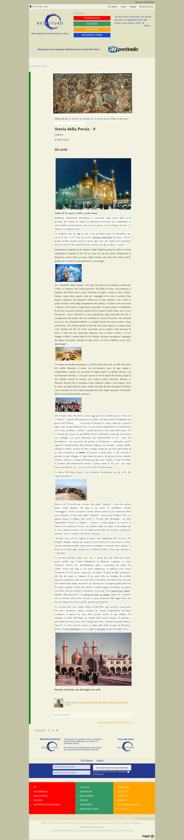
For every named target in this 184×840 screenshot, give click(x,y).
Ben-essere (86, 796)
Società (122, 796)
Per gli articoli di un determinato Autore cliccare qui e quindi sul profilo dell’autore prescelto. (83, 749)
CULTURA (34, 66)
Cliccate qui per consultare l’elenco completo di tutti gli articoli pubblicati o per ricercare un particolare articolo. (83, 742)
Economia (123, 788)
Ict (35, 788)
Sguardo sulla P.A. (129, 805)
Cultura (44, 66)
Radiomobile (40, 792)
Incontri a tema (89, 809)
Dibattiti (122, 801)
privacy (124, 772)
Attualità (123, 809)
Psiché (84, 801)
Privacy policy (98, 827)
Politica (122, 792)
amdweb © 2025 (148, 819)
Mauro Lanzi (70, 703)
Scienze (37, 801)
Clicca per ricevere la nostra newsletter (112, 768)
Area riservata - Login (42, 6)
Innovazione (40, 796)
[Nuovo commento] (61, 715)
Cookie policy (86, 827)
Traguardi (86, 805)
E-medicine (86, 792)
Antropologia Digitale (46, 805)
